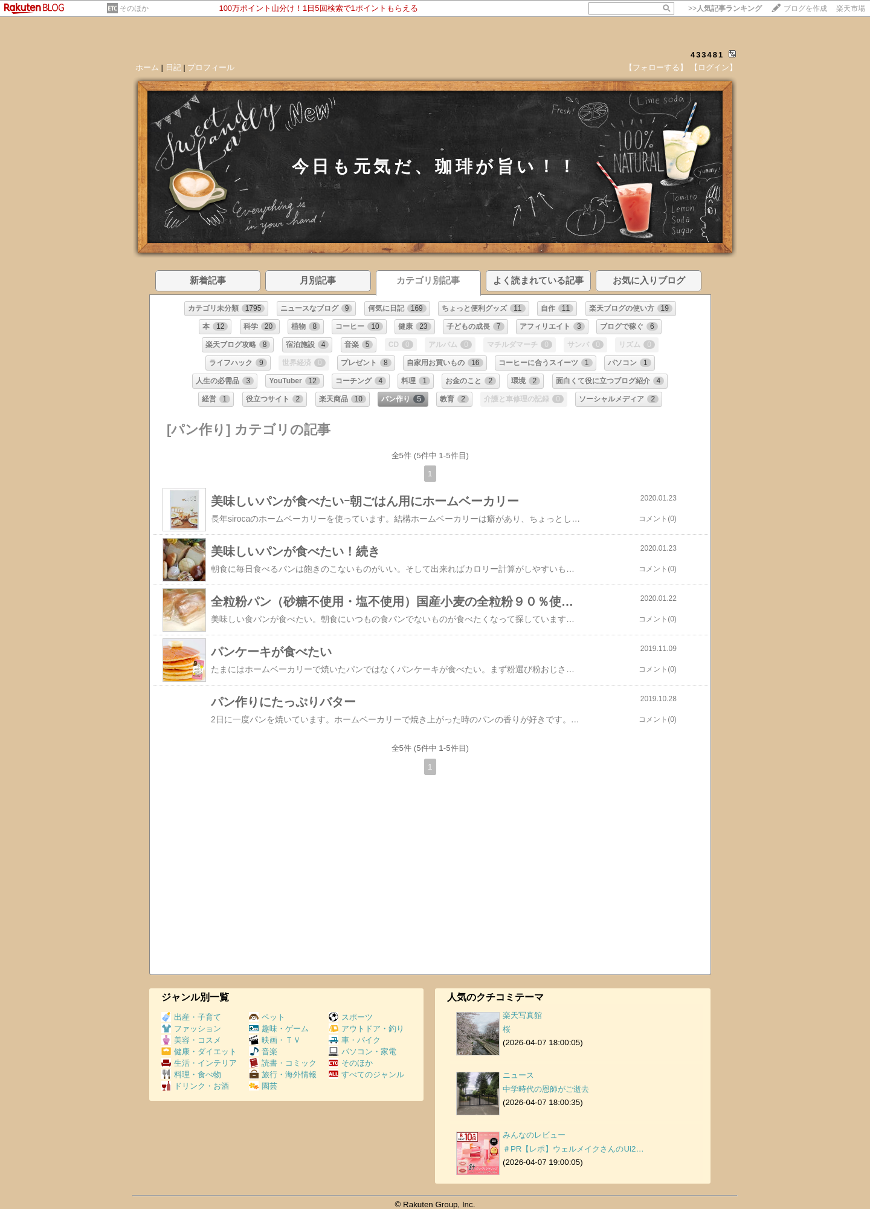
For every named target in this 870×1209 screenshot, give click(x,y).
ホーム (147, 67)
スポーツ (351, 1017)
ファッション (191, 1028)
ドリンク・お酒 (195, 1086)
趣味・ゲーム (279, 1028)
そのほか (134, 8)
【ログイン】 (713, 67)
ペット (267, 1017)
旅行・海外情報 (283, 1074)
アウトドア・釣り (366, 1028)
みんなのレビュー (534, 1134)
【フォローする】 (656, 67)
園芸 (263, 1086)
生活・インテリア (199, 1063)
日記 (173, 67)
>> (725, 8)
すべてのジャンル (366, 1074)
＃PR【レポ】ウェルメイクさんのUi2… (573, 1148)
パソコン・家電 (362, 1051)
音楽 (263, 1051)
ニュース (518, 1075)
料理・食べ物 (191, 1074)
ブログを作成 (805, 8)
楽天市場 (850, 8)
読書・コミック (283, 1063)
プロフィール (210, 67)
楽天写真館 (522, 1015)
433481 (707, 54)
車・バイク (355, 1040)
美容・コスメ (191, 1040)
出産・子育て (191, 1017)
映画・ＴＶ (275, 1040)
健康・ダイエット (199, 1051)
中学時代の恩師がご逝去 (546, 1089)
